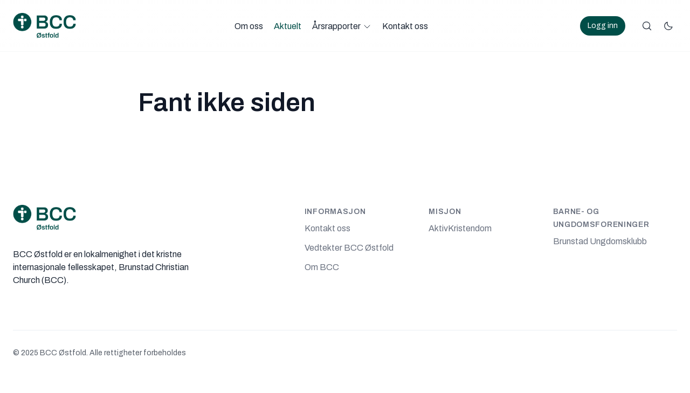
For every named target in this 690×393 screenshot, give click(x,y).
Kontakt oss (405, 26)
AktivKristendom (460, 228)
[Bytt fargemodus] (668, 26)
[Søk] (647, 26)
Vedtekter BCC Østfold (349, 247)
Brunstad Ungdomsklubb (600, 241)
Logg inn (603, 26)
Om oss (248, 26)
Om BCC (322, 267)
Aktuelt (287, 26)
